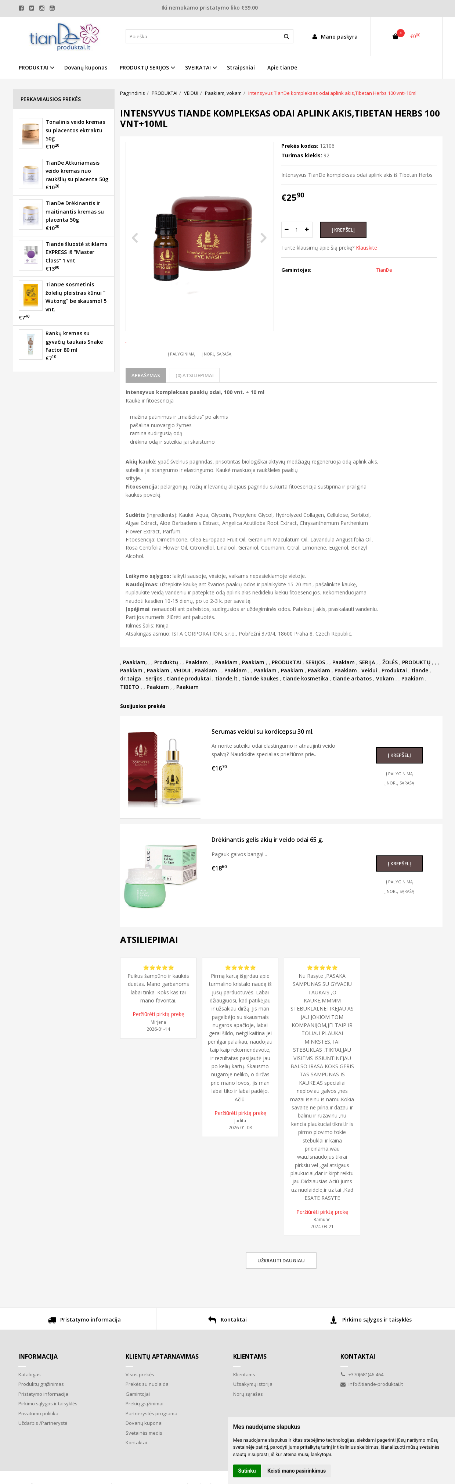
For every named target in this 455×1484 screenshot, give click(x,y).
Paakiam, (135, 689)
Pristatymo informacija (84, 1348)
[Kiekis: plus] (307, 230)
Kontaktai (227, 1348)
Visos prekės (140, 1401)
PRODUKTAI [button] (33, 67)
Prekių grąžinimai (144, 1430)
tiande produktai (189, 705)
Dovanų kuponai (144, 1450)
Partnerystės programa (151, 1440)
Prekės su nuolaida (147, 1411)
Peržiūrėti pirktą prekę (158, 1041)
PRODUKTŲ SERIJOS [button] (144, 67)
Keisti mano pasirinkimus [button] (296, 1471)
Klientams (250, 1384)
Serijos (153, 705)
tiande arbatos (352, 705)
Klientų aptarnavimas (162, 1384)
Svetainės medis (144, 1460)
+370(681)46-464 (361, 1401)
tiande (419, 697)
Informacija (38, 1384)
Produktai (394, 697)
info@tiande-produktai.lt (371, 1411)
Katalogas (29, 1401)
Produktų (166, 689)
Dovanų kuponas (85, 67)
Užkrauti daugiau (281, 1287)
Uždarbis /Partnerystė (42, 1450)
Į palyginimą (181, 381)
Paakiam (196, 689)
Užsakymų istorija (252, 1411)
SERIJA (367, 689)
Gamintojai (138, 1421)
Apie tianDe (282, 67)
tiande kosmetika (305, 705)
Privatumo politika (38, 1440)
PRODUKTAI (286, 689)
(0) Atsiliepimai (195, 402)
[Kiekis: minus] (286, 230)
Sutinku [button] (247, 1471)
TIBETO (129, 714)
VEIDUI (182, 697)
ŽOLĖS (390, 689)
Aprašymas (145, 402)
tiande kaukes (260, 705)
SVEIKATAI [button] (198, 67)
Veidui (369, 697)
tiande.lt (226, 705)
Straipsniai (241, 67)
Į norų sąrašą (216, 381)
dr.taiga (130, 705)
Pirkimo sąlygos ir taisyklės (371, 1348)
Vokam (385, 705)
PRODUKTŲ (416, 689)
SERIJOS (315, 689)
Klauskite (366, 247)
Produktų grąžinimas (41, 1411)
